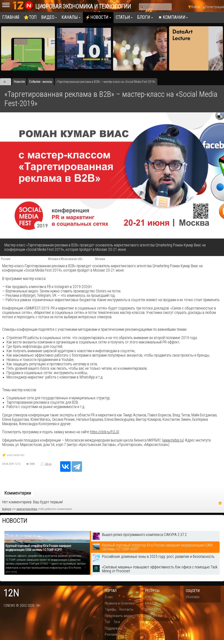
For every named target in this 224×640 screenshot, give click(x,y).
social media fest (15, 455)
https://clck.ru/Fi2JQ (104, 432)
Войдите (6, 509)
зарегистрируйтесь (26, 509)
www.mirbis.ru (173, 440)
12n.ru (48, 463)
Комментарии (17, 493)
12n (11, 593)
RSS (220, 503)
